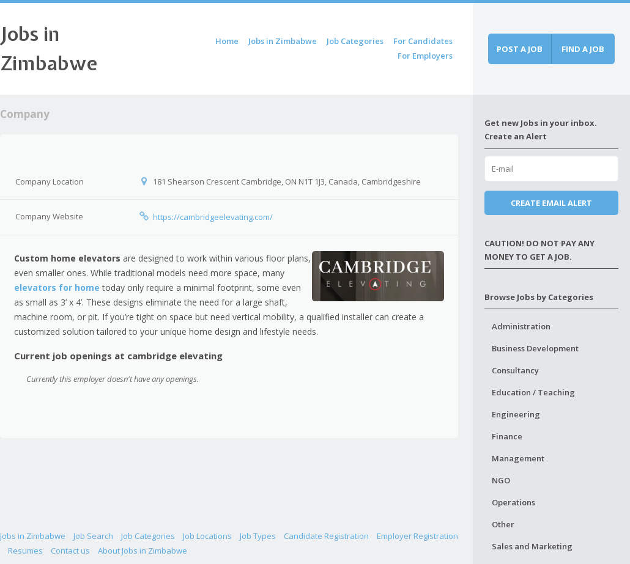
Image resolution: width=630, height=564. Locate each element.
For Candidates (423, 40)
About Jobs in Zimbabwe (142, 550)
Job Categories (355, 40)
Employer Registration (417, 535)
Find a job (582, 48)
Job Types (258, 535)
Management (518, 458)
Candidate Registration (326, 535)
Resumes (25, 550)
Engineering (516, 414)
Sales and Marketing (532, 546)
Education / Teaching (533, 392)
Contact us (70, 550)
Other (503, 524)
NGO (501, 480)
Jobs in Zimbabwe (282, 40)
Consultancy (515, 370)
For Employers (425, 55)
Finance (507, 436)
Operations (513, 502)
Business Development (535, 348)
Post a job (520, 48)
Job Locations (207, 535)
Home (227, 40)
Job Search (93, 535)
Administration (521, 326)
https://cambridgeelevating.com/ (213, 216)
